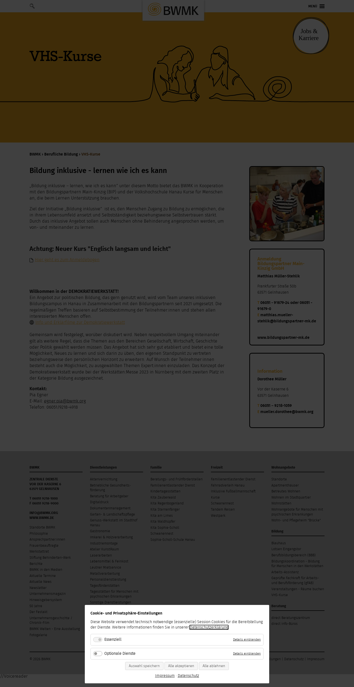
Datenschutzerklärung (209, 627)
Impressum (165, 676)
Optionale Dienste (119, 654)
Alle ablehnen (214, 666)
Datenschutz (188, 676)
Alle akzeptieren (181, 666)
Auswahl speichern (144, 666)
